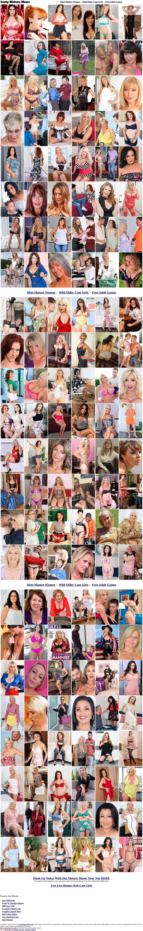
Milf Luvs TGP (8, 906)
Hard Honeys (7, 920)
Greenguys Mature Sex (11, 909)
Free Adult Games (113, 2)
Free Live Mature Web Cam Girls (71, 885)
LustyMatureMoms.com (26, 924)
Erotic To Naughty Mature (13, 903)
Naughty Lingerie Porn (11, 912)
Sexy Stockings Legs (10, 917)
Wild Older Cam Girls (92, 2)
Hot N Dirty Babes (9, 914)
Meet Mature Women (70, 2)
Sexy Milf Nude (8, 901)
